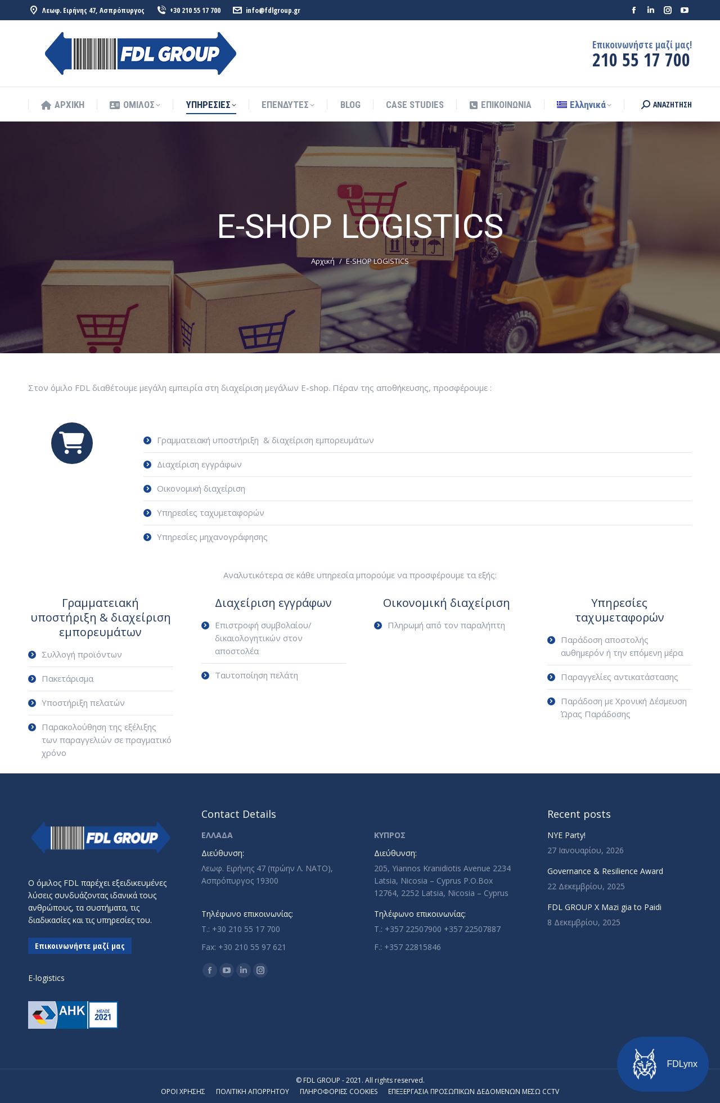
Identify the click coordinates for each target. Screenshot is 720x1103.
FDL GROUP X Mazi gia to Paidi (604, 907)
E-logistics (46, 978)
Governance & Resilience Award (605, 871)
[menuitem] (584, 105)
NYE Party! (566, 835)
